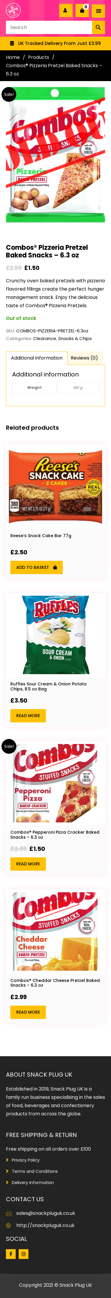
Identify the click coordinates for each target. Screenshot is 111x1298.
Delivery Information (33, 1183)
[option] (55, 43)
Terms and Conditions (35, 1171)
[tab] (36, 358)
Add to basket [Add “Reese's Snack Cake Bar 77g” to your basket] (32, 567)
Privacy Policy (26, 1160)
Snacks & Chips (75, 338)
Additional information (36, 358)
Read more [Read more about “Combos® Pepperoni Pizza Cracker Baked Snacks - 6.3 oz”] (28, 864)
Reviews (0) (84, 358)
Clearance (44, 338)
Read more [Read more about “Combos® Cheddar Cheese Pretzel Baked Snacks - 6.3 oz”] (28, 1012)
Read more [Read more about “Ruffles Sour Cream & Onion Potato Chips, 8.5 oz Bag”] (28, 716)
